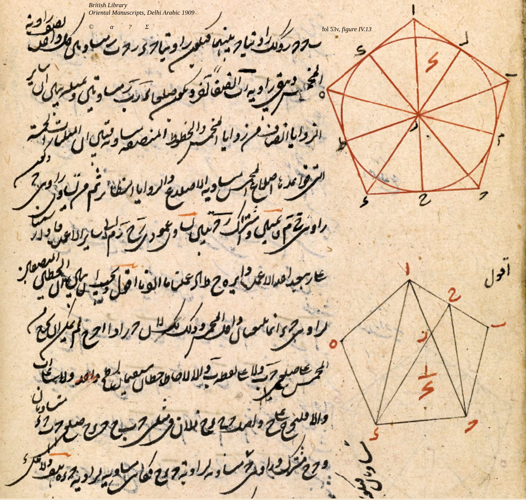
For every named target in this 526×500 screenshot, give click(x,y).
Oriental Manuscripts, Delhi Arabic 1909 (142, 12)
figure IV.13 (357, 29)
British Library (108, 5)
